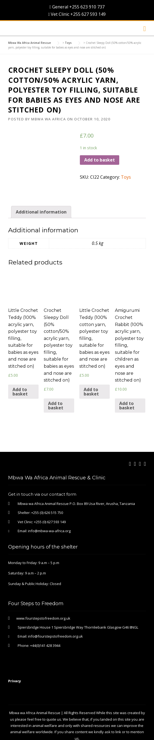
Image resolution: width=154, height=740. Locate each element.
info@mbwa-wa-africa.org (49, 514)
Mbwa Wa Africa (48, 119)
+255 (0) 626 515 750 (47, 496)
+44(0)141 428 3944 (45, 629)
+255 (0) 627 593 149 (50, 505)
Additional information (41, 196)
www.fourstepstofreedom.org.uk (43, 601)
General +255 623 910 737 (77, 7)
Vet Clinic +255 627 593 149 (77, 14)
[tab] (41, 196)
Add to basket (99, 160)
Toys (126, 177)
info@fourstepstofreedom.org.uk (55, 620)
